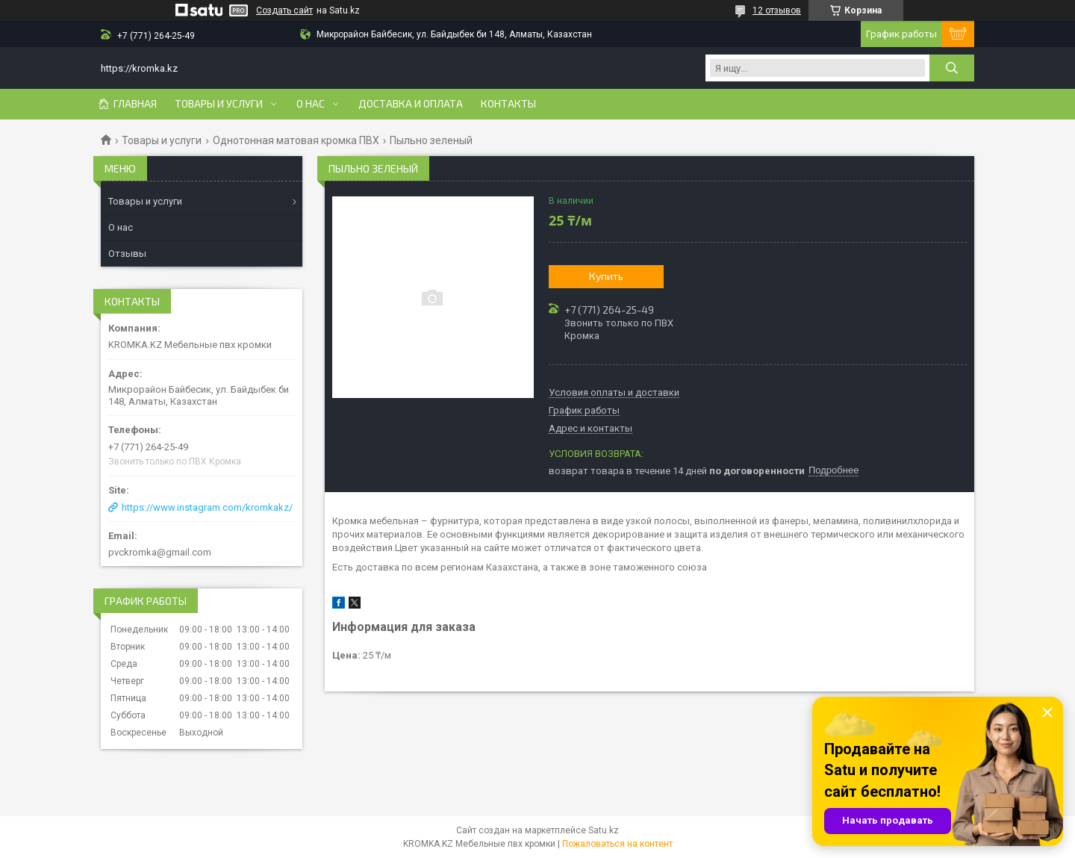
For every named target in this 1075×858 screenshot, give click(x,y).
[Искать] (951, 68)
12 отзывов (776, 10)
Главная (135, 104)
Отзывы (127, 253)
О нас (310, 104)
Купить (606, 276)
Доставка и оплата (410, 104)
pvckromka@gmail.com (159, 552)
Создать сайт (284, 10)
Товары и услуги (219, 104)
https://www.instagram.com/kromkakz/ (207, 507)
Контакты (508, 104)
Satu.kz (603, 830)
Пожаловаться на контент (617, 844)
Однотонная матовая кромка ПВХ (296, 140)
